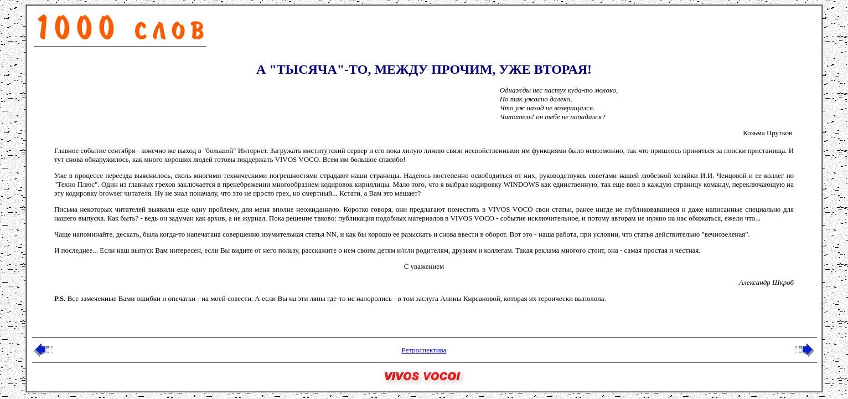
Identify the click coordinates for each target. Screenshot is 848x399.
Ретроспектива (423, 350)
